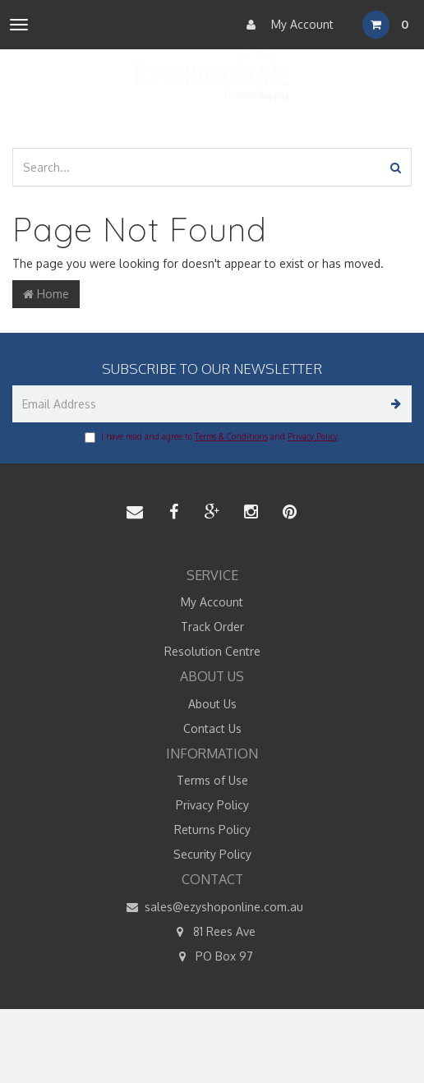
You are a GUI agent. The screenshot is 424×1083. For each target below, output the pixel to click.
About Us (212, 704)
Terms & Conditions (231, 436)
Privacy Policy (313, 436)
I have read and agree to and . (212, 437)
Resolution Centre (212, 651)
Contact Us (212, 728)
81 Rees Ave (212, 932)
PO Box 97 (212, 956)
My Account (286, 25)
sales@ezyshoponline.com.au (212, 907)
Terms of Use (212, 780)
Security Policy (212, 854)
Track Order (212, 627)
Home (46, 294)
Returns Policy (212, 829)
